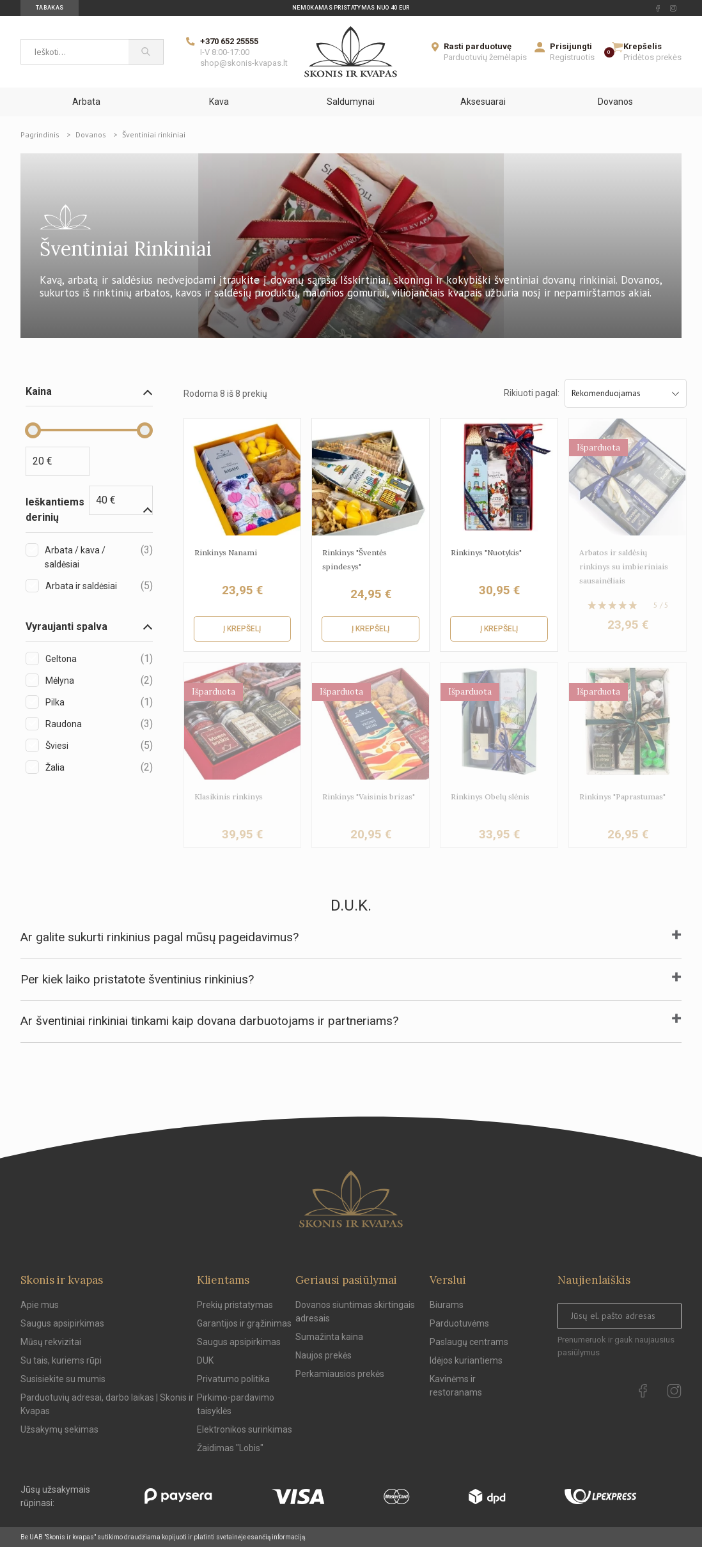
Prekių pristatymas (235, 1305)
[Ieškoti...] (74, 52)
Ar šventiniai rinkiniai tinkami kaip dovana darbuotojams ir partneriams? (209, 1020)
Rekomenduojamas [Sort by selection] (626, 393)
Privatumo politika (233, 1379)
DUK (205, 1360)
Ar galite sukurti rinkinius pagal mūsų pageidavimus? (159, 937)
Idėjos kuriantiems (466, 1360)
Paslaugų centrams (469, 1342)
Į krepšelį (242, 628)
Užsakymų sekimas (59, 1429)
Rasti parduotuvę (477, 46)
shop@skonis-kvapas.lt (244, 63)
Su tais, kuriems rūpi (61, 1360)
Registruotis (572, 57)
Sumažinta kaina (329, 1337)
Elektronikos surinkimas (244, 1429)
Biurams (447, 1305)
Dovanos (615, 101)
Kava (219, 101)
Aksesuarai (483, 101)
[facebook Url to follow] (658, 8)
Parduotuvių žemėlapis (485, 57)
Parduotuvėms (459, 1323)
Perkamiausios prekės (339, 1374)
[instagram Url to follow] (673, 8)
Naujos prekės (323, 1355)
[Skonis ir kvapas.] (351, 1199)
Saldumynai (351, 101)
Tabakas (49, 7)
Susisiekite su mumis (62, 1379)
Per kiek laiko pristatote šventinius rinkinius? (137, 979)
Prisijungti (571, 46)
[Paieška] (146, 52)
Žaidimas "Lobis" (230, 1448)
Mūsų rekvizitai (50, 1342)
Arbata (86, 101)
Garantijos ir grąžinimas (244, 1323)
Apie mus (39, 1305)
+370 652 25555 (229, 41)
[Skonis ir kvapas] (351, 51)
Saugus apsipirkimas (62, 1323)
